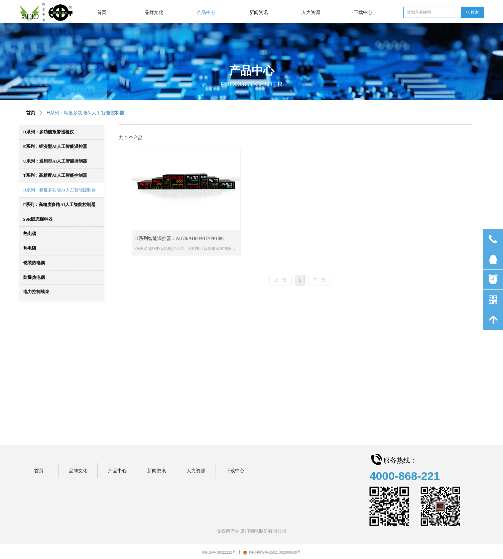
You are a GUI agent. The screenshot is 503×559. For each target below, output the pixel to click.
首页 (30, 112)
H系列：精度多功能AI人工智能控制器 (59, 189)
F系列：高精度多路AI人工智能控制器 (59, 204)
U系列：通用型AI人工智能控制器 (55, 161)
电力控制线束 (36, 291)
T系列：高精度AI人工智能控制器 (55, 175)
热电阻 (29, 248)
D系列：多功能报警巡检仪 (48, 131)
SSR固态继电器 (38, 219)
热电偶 (29, 233)
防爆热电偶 (34, 277)
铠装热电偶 (34, 262)
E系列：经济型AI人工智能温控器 (55, 146)
